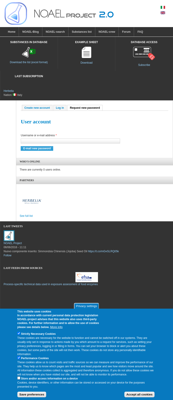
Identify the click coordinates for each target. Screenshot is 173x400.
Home (11, 31)
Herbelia (9, 90)
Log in (60, 107)
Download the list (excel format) (29, 62)
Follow (7, 255)
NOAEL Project (13, 243)
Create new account (37, 107)
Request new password (86, 107)
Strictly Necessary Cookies (38, 335)
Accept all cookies (139, 396)
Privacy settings (86, 307)
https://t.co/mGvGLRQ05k (103, 251)
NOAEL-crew (107, 31)
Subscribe (144, 65)
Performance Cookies (35, 359)
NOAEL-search (55, 31)
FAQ (140, 31)
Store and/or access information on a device (49, 379)
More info (56, 328)
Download (86, 62)
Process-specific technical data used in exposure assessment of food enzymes (51, 284)
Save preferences (31, 396)
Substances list (82, 31)
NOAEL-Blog (30, 31)
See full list (26, 215)
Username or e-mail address (39, 135)
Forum (126, 31)
